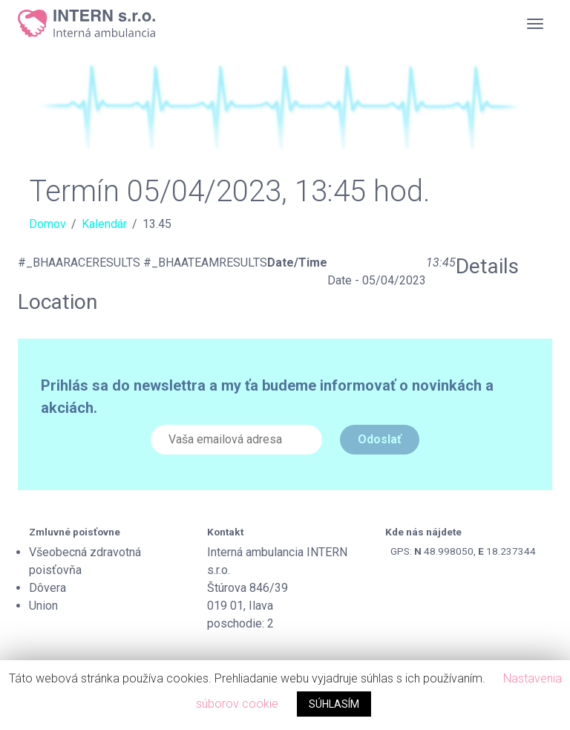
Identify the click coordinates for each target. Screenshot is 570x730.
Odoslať (380, 439)
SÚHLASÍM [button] (334, 704)
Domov (47, 224)
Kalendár (104, 224)
